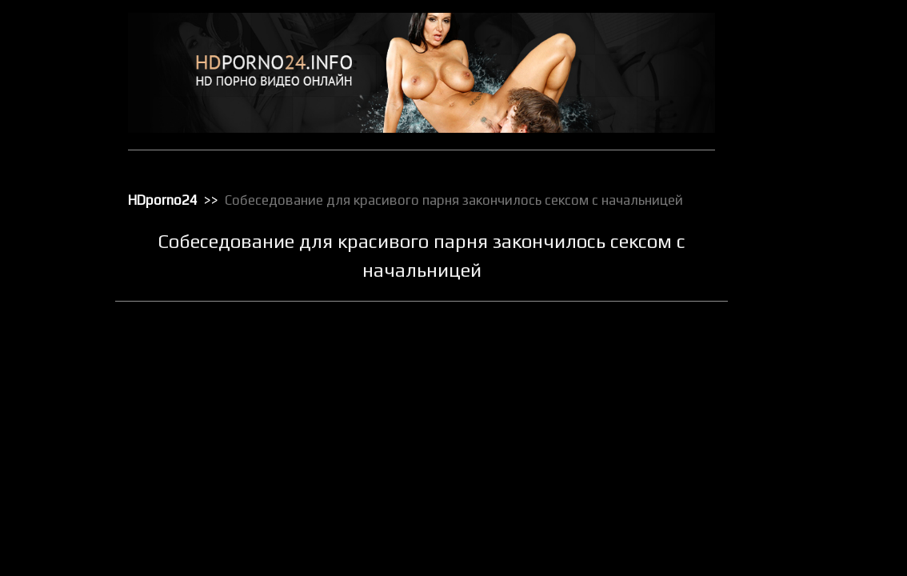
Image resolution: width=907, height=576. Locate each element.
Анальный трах (794, 64)
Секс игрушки (790, 501)
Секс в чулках (791, 460)
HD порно (781, 44)
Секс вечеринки (796, 480)
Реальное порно (797, 439)
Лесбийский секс (798, 231)
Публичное (785, 418)
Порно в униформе (803, 335)
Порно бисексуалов (804, 293)
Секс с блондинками (806, 564)
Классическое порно (807, 210)
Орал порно (786, 272)
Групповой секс (795, 127)
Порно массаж (793, 356)
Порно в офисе (794, 314)
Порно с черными (800, 376)
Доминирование (797, 148)
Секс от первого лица (809, 522)
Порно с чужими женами (816, 397)
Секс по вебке (792, 543)
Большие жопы (793, 85)
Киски (773, 189)
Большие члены (795, 106)
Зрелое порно (792, 168)
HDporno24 (163, 200)
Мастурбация (790, 252)
